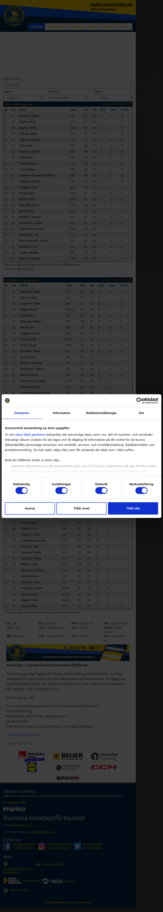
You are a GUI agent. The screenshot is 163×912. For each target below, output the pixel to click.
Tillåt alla (133, 508)
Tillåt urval (82, 508)
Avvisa (30, 508)
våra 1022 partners (30, 434)
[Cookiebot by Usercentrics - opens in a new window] (139, 400)
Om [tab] (141, 413)
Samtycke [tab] (21, 413)
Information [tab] (61, 413)
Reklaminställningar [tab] (101, 413)
